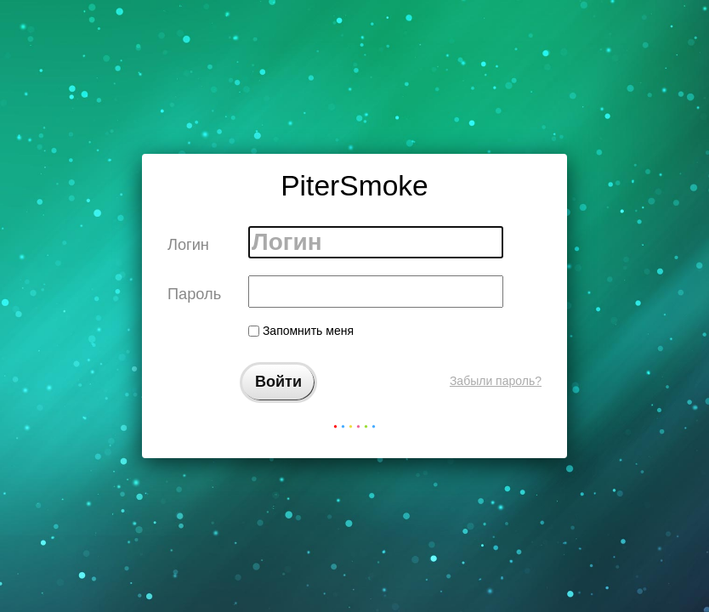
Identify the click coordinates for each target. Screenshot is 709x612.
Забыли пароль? (496, 381)
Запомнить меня (301, 330)
